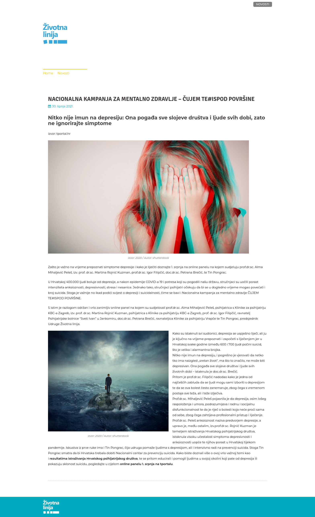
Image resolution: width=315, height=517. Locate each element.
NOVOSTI (262, 5)
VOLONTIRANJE (202, 5)
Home (48, 73)
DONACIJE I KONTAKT (235, 5)
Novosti (63, 73)
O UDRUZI (177, 5)
